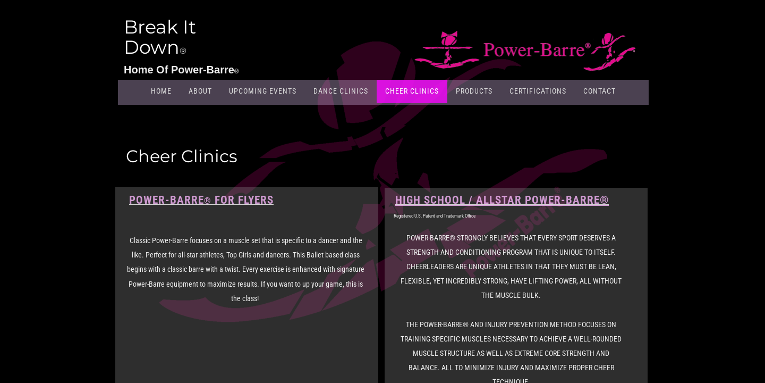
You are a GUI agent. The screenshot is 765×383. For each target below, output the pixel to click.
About (200, 91)
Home (161, 91)
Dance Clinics (340, 91)
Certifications (537, 91)
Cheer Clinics (412, 91)
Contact (599, 91)
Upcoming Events (262, 91)
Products (474, 91)
